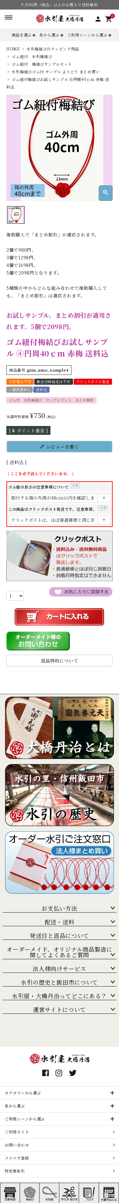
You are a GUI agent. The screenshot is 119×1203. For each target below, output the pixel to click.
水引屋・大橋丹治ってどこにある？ (59, 996)
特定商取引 (15, 1170)
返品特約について (59, 660)
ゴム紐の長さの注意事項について (44, 486)
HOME (13, 48)
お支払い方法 (59, 908)
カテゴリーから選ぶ (23, 1092)
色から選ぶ (49, 34)
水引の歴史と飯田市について (59, 982)
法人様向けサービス (59, 968)
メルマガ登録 (17, 1157)
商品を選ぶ (22, 34)
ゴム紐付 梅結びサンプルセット (42, 64)
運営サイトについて (59, 1009)
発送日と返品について (59, 935)
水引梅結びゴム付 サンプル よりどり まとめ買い (56, 71)
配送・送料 (60, 922)
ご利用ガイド (17, 1131)
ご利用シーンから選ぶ (87, 34)
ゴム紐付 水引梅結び (32, 56)
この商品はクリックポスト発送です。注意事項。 (58, 509)
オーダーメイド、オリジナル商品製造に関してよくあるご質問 (59, 952)
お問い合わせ (17, 1144)
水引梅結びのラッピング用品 (53, 48)
